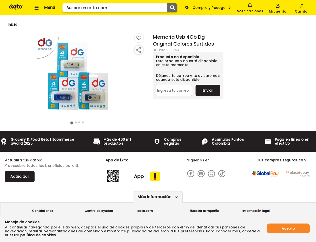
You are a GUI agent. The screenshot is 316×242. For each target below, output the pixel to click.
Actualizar (19, 176)
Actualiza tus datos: (23, 160)
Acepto (288, 228)
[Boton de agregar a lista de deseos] (139, 38)
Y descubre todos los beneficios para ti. (42, 166)
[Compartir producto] (138, 50)
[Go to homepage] (12, 24)
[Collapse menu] (44, 8)
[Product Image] (77, 77)
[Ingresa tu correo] (174, 90)
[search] (119, 7)
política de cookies (38, 235)
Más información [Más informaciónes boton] (154, 197)
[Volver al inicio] (15, 9)
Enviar (207, 90)
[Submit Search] (172, 7)
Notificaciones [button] (250, 7)
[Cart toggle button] (301, 7)
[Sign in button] (277, 7)
